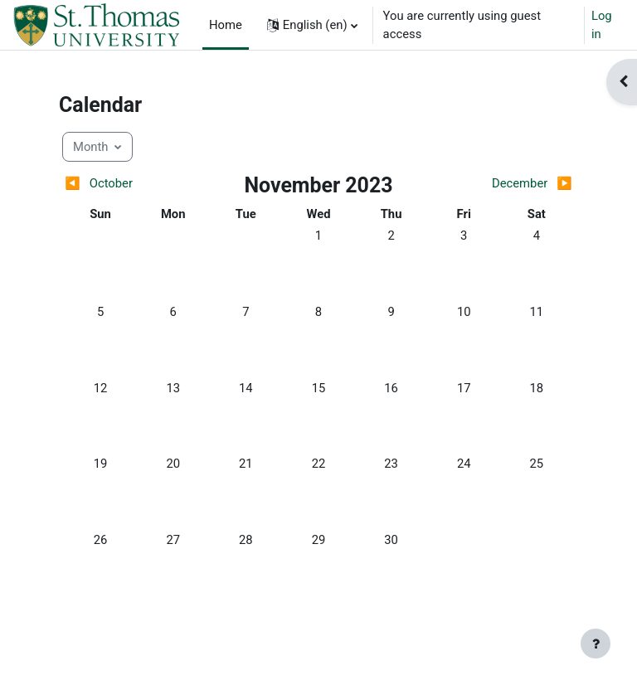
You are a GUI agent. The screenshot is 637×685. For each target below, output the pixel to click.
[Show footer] (595, 643)
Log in (601, 24)
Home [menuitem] (225, 24)
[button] (312, 25)
